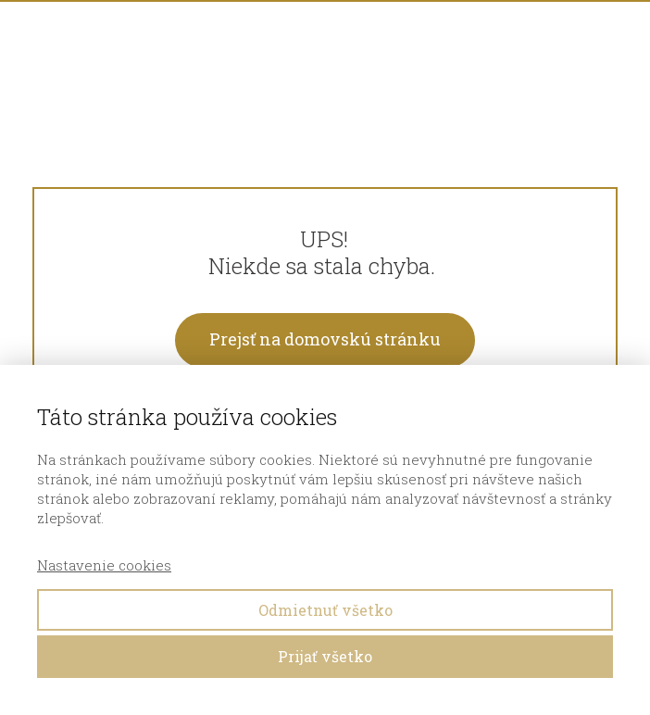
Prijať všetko (325, 656)
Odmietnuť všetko (325, 610)
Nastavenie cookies (104, 565)
